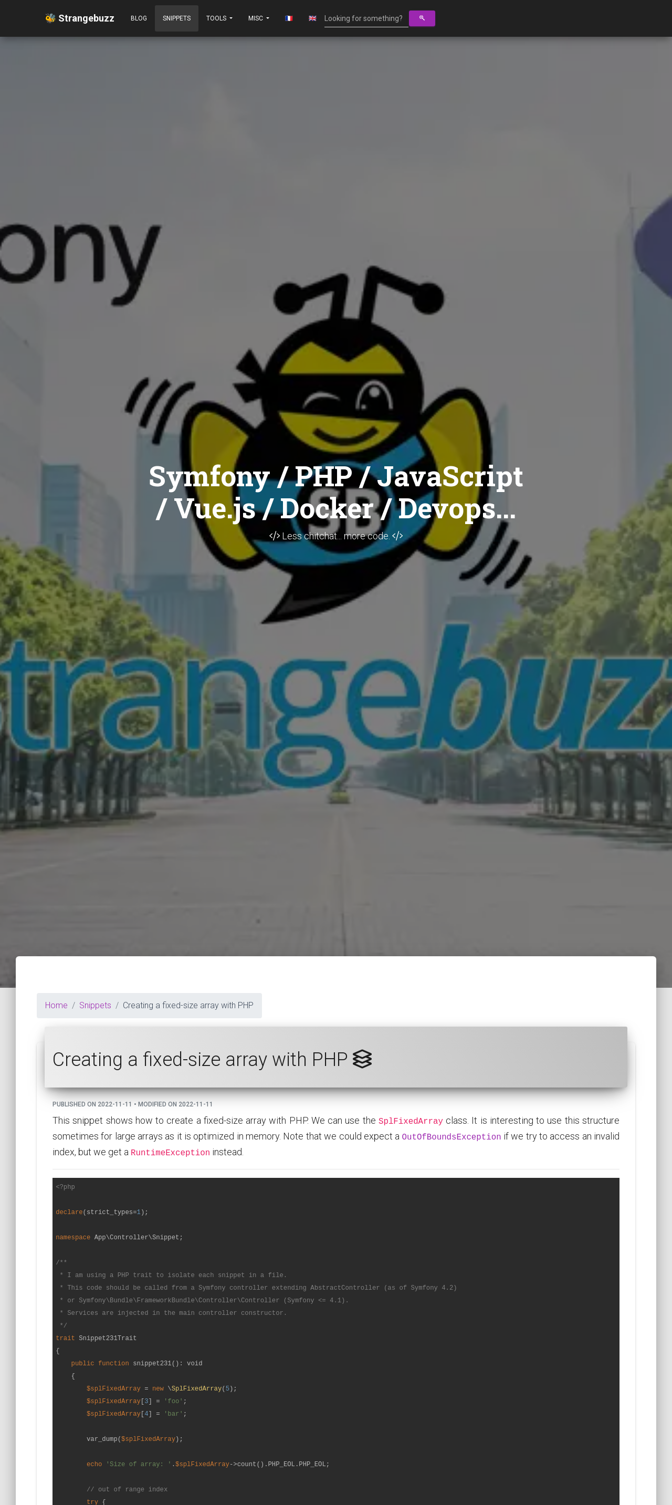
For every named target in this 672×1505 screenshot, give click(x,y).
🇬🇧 (313, 18)
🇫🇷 (289, 18)
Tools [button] (217, 18)
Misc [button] (256, 18)
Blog (139, 18)
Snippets (177, 18)
